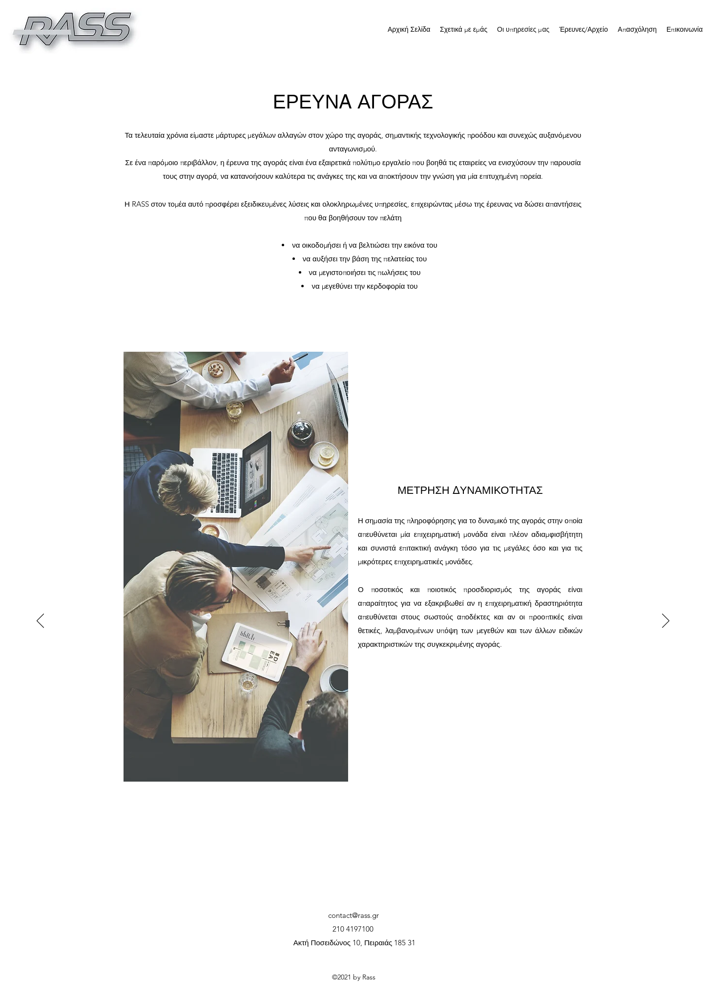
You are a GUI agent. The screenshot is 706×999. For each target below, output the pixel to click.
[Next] (665, 621)
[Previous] (40, 621)
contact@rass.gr (353, 915)
